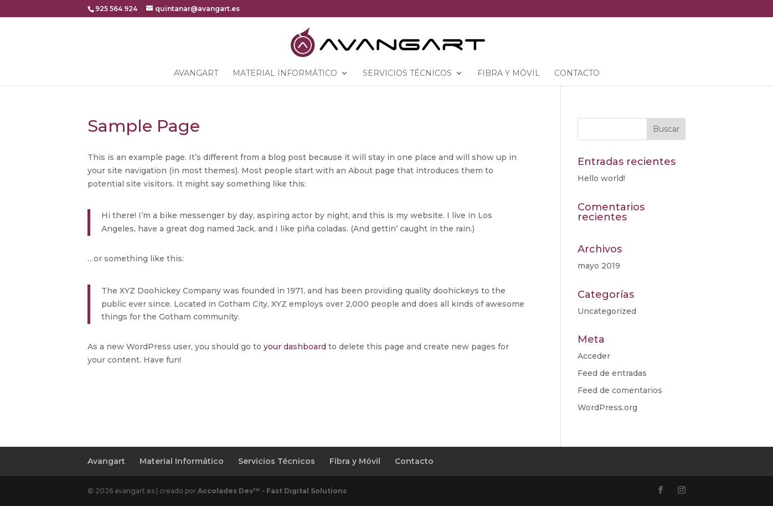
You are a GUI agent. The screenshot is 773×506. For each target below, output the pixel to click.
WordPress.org (607, 407)
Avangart (196, 73)
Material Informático (285, 73)
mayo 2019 (599, 266)
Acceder (594, 356)
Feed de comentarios (620, 390)
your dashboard (295, 347)
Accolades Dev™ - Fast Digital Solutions (272, 491)
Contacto (577, 73)
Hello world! (601, 178)
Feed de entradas (612, 373)
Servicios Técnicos (407, 73)
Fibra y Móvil (508, 73)
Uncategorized (607, 311)
